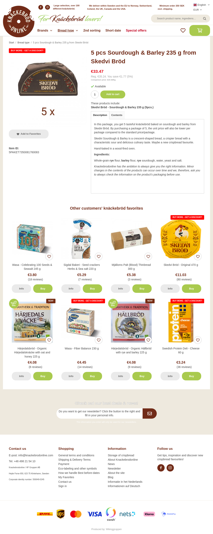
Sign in (62, 486)
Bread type (68, 30)
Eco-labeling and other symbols (77, 468)
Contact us (65, 481)
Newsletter (114, 468)
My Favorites (66, 477)
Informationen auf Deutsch (124, 486)
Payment (63, 464)
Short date (113, 30)
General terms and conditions (76, 455)
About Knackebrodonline (123, 459)
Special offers (136, 30)
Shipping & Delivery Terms (74, 459)
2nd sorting (92, 30)
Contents (116, 115)
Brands (45, 30)
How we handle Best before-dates (79, 472)
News (111, 464)
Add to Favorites (29, 133)
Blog (110, 477)
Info (21, 288)
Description (100, 115)
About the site (116, 472)
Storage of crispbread (121, 455)
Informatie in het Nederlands (125, 481)
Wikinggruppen (114, 529)
